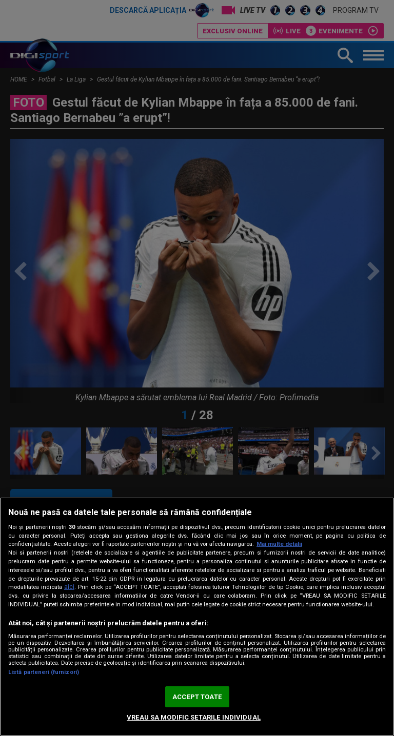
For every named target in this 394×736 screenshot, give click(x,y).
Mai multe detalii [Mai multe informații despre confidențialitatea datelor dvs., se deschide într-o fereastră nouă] (279, 544)
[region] (197, 616)
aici (69, 586)
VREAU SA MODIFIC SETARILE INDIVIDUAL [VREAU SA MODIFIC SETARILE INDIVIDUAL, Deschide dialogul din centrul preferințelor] (194, 717)
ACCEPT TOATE (197, 697)
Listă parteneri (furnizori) (43, 672)
